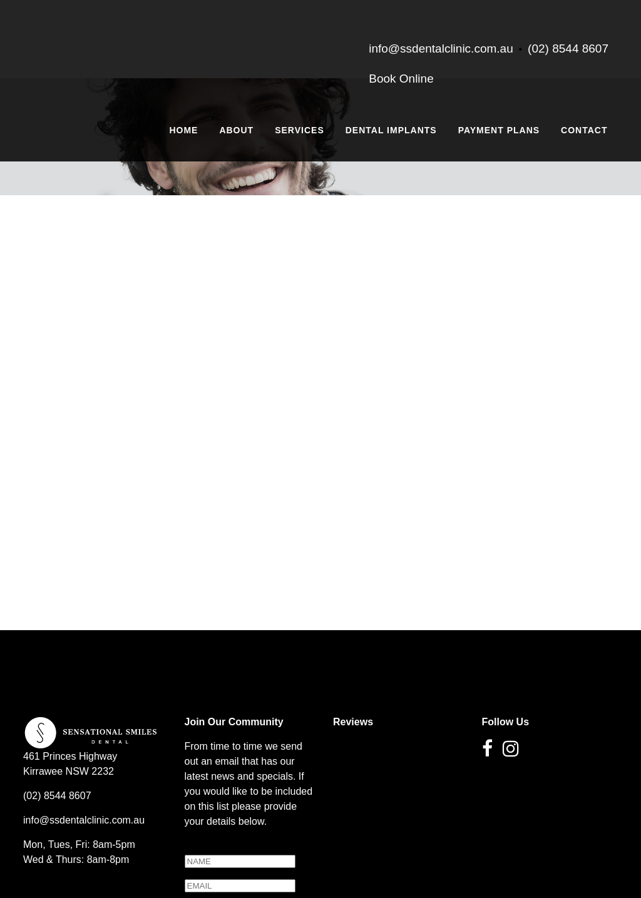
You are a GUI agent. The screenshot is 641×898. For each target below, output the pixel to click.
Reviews (353, 660)
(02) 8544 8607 (568, 48)
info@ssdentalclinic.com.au (84, 758)
